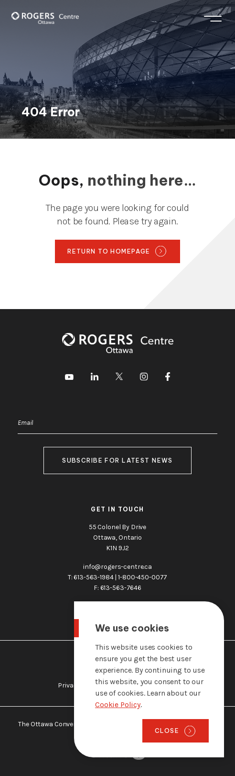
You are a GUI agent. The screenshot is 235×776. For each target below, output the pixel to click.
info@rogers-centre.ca (117, 567)
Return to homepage (108, 251)
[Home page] (45, 18)
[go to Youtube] (69, 378)
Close (167, 730)
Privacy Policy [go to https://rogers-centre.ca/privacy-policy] (79, 685)
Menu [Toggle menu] (213, 19)
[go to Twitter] (119, 378)
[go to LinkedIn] (94, 378)
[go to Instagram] (144, 378)
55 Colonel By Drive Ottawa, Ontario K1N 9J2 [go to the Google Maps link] (117, 537)
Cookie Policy (117, 704)
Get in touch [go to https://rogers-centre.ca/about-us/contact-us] (117, 509)
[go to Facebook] (167, 378)
